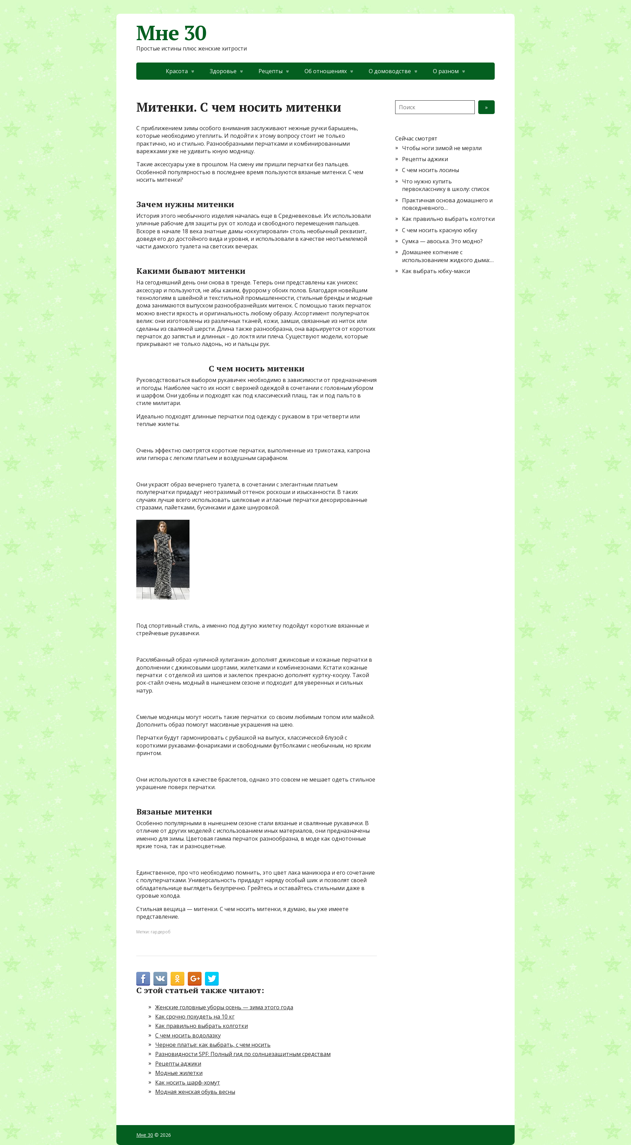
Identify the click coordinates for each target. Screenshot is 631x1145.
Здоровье (223, 71)
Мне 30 (171, 32)
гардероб (161, 932)
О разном (446, 71)
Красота (177, 71)
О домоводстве (390, 71)
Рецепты (271, 71)
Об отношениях (326, 71)
